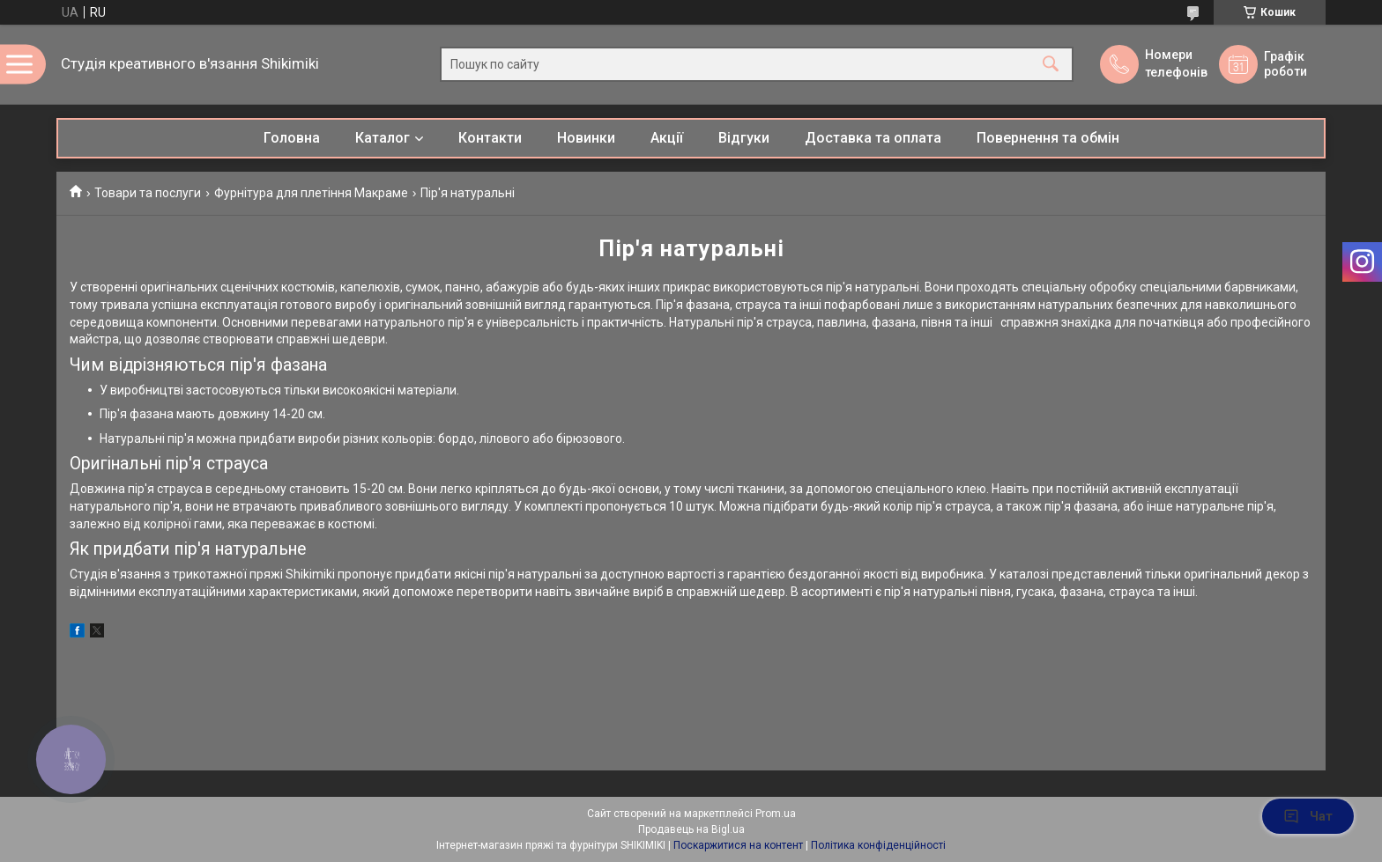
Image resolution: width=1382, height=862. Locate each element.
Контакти (490, 137)
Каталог (382, 137)
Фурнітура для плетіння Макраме (311, 193)
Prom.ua (775, 813)
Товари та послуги (147, 193)
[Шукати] (1050, 64)
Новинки (586, 137)
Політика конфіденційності (878, 845)
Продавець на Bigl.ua (691, 829)
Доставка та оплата (873, 137)
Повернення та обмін (1048, 137)
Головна (292, 137)
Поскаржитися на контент (738, 845)
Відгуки (743, 137)
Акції (666, 137)
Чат (1308, 816)
